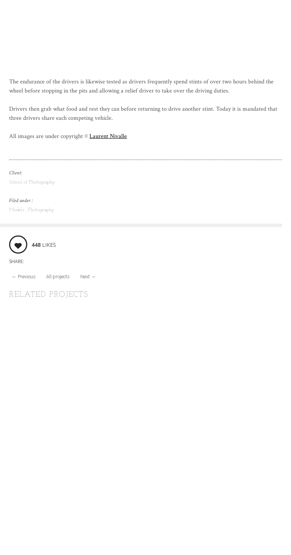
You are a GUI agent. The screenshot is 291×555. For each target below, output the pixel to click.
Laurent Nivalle (108, 136)
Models (17, 210)
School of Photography (32, 182)
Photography (41, 210)
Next (88, 276)
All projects (58, 276)
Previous (24, 276)
